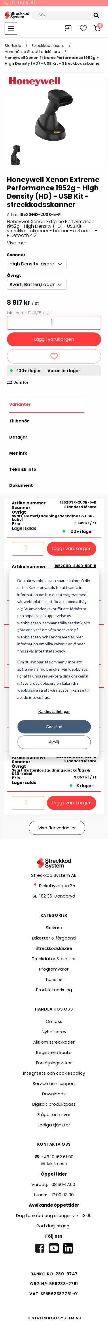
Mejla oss (57, 1164)
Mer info (18, 453)
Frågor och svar (53, 1114)
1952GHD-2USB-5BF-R (75, 566)
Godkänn (54, 726)
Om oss (54, 1021)
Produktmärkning (54, 990)
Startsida (13, 45)
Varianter (20, 404)
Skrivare (54, 928)
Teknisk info (22, 469)
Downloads (54, 1094)
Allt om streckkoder (54, 1042)
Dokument (21, 485)
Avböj (54, 742)
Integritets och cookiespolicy (54, 1073)
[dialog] (54, 663)
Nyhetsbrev (54, 1032)
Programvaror (54, 969)
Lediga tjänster (54, 1125)
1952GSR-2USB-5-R (78, 502)
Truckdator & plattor (54, 959)
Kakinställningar (54, 711)
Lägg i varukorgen (54, 339)
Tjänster (54, 979)
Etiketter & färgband (54, 938)
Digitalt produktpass (54, 1104)
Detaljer (18, 437)
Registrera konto (54, 1052)
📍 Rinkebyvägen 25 (54, 886)
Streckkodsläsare (48, 45)
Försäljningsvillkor (54, 1063)
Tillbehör (19, 421)
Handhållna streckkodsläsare (32, 51)
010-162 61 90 (20, 3)
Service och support (54, 1083)
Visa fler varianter (57, 828)
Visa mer (16, 243)
